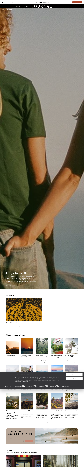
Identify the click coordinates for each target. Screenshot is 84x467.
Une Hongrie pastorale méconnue (70, 383)
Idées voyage (13, 360)
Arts (14, 328)
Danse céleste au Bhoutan (56, 355)
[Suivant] (47, 423)
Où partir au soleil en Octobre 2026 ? (25, 383)
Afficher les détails (65, 464)
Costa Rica (72, 417)
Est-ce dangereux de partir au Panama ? (41, 411)
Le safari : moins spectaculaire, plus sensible (42, 356)
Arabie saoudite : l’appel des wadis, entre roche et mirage (57, 411)
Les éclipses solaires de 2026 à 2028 (26, 356)
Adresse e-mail (12, 441)
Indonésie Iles (14, 418)
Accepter (74, 453)
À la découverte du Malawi (26, 410)
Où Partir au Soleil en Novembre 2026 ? (10, 383)
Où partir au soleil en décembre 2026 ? (69, 356)
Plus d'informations (23, 459)
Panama (42, 417)
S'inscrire (29, 441)
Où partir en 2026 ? (18, 273)
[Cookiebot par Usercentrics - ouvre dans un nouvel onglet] (7, 465)
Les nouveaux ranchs (10, 355)
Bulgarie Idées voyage (59, 389)
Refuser (74, 456)
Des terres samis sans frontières (40, 383)
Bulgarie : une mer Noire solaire (56, 383)
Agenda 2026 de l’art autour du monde (14, 322)
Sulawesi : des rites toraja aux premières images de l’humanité (11, 412)
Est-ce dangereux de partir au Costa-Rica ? (71, 411)
